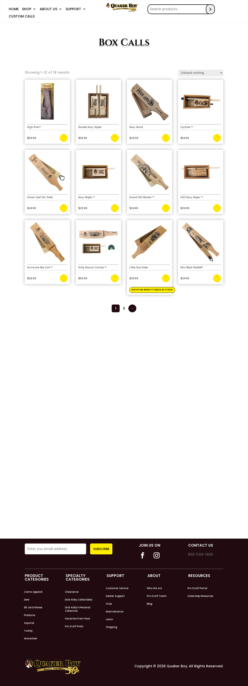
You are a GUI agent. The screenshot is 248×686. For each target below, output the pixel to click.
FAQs (109, 603)
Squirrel (29, 623)
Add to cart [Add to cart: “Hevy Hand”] (166, 138)
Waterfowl (30, 638)
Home (14, 9)
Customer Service (117, 588)
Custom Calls (22, 16)
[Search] (210, 9)
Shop (26, 9)
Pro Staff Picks (74, 626)
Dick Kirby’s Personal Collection (77, 609)
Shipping (111, 627)
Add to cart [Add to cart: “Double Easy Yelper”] (115, 138)
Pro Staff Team (157, 596)
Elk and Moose (33, 607)
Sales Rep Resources (200, 596)
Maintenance (114, 611)
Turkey (28, 630)
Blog (149, 603)
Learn (109, 619)
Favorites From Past (77, 618)
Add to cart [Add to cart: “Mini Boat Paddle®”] (217, 278)
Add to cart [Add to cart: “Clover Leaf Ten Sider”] (64, 208)
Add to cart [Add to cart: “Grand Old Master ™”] (166, 208)
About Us (48, 9)
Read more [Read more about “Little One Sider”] (166, 278)
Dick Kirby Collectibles (78, 599)
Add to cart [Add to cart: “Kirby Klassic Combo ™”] (115, 278)
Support (73, 9)
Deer (27, 599)
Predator (29, 615)
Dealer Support (115, 596)
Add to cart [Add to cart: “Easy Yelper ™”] (115, 208)
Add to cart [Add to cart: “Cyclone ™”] (217, 138)
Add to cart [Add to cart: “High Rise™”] (64, 138)
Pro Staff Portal (197, 588)
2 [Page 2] (124, 308)
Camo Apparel (33, 591)
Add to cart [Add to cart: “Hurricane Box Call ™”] (64, 278)
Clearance (71, 591)
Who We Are (154, 588)
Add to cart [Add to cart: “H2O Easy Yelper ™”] (217, 208)
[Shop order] (200, 72)
